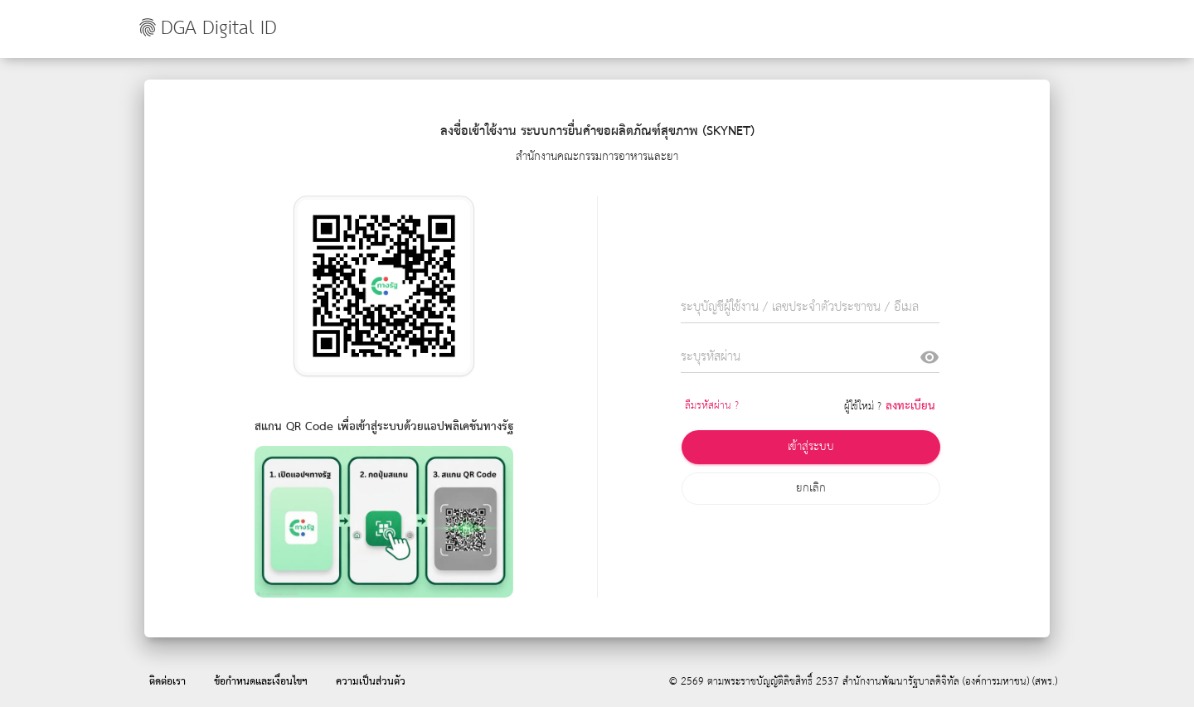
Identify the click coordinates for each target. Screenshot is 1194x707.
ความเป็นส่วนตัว (370, 681)
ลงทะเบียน (910, 406)
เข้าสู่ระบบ (811, 447)
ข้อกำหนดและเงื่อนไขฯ (261, 681)
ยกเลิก (811, 488)
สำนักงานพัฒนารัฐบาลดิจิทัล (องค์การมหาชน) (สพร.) (949, 681)
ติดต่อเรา (167, 681)
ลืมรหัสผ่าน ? (712, 405)
